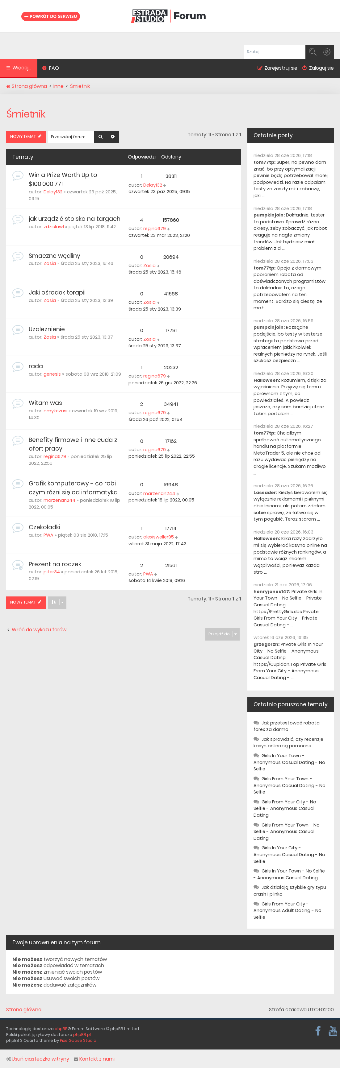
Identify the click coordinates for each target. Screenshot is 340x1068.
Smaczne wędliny (54, 256)
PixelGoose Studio (78, 1040)
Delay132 (53, 192)
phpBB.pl (82, 1034)
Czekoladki (44, 527)
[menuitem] (50, 69)
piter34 (52, 572)
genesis (52, 374)
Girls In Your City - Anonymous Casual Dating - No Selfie (289, 854)
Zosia (50, 263)
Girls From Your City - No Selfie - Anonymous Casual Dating (285, 808)
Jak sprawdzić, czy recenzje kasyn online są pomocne (288, 742)
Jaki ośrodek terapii (57, 292)
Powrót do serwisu (50, 16)
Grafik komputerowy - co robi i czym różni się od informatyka (74, 488)
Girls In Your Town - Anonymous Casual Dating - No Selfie (289, 762)
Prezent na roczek (55, 564)
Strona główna (23, 1009)
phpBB (61, 1028)
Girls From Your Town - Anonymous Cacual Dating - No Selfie (289, 785)
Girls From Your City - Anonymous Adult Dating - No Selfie (287, 910)
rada (36, 366)
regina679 (154, 228)
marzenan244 (59, 500)
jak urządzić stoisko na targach (74, 219)
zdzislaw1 (54, 227)
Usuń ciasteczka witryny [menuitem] (37, 1059)
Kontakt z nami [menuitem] (94, 1059)
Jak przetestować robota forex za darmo (287, 726)
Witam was (45, 403)
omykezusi (55, 411)
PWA (48, 535)
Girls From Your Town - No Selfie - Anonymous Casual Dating (287, 831)
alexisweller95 (158, 537)
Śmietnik (25, 114)
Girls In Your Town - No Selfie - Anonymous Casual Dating (289, 874)
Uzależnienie (47, 329)
